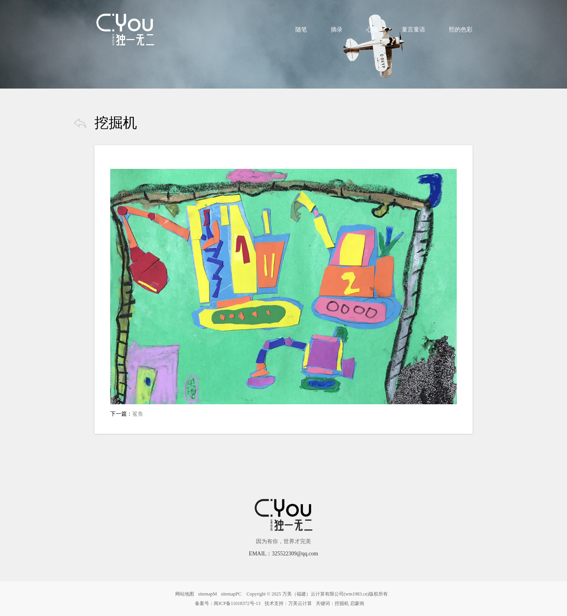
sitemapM (207, 594)
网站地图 (184, 594)
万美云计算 (300, 603)
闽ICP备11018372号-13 (237, 603)
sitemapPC (231, 594)
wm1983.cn (356, 594)
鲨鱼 (137, 414)
